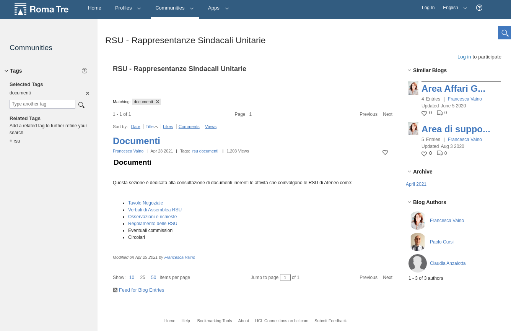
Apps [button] (218, 8)
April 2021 (416, 184)
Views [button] (210, 126)
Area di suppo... (455, 129)
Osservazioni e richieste (152, 216)
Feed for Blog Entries (141, 290)
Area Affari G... (453, 88)
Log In (428, 7)
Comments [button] (189, 126)
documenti (208, 151)
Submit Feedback (330, 320)
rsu (195, 151)
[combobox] (42, 104)
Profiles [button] (128, 8)
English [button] (453, 5)
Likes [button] (168, 126)
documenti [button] (146, 101)
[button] (479, 8)
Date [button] (135, 126)
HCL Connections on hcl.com (281, 320)
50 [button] (153, 277)
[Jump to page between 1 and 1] (285, 277)
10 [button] (131, 277)
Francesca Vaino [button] (465, 99)
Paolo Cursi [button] (442, 242)
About (243, 320)
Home (170, 320)
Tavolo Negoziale (145, 203)
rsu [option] (15, 141)
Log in (464, 57)
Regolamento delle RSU (152, 223)
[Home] (94, 8)
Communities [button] (174, 8)
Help (185, 320)
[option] (87, 92)
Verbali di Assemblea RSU (155, 210)
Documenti (136, 141)
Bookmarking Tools (214, 320)
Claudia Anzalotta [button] (447, 263)
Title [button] (150, 126)
